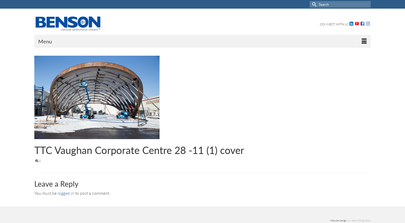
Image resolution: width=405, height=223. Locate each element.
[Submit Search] (314, 4)
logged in (66, 193)
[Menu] (202, 41)
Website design (338, 220)
